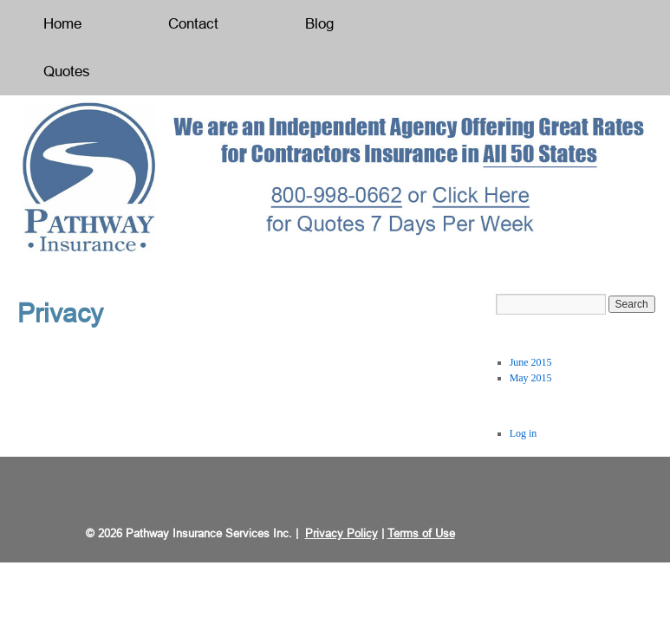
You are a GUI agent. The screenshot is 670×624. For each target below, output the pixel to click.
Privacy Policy (341, 533)
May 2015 (531, 378)
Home (62, 24)
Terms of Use (421, 533)
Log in (523, 433)
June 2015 (531, 362)
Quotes (66, 71)
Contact (193, 24)
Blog (319, 24)
